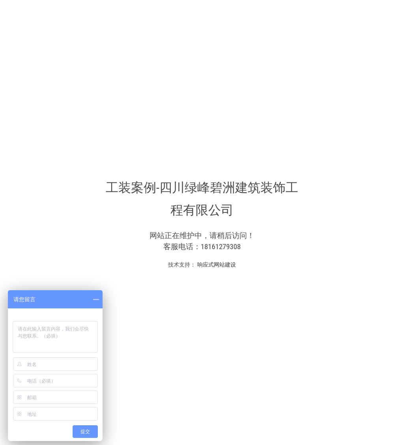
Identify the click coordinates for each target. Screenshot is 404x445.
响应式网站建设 (216, 264)
